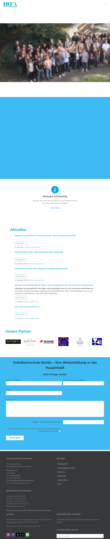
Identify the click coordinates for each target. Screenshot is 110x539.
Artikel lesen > (21, 243)
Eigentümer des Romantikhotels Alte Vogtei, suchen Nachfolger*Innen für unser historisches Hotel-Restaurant (54, 285)
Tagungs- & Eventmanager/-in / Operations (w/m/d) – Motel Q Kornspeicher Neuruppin (45, 235)
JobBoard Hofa (35, 247)
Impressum (61, 472)
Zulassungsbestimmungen (66, 468)
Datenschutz (62, 476)
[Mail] (23, 534)
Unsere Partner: (18, 331)
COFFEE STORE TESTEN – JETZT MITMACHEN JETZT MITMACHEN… (40, 252)
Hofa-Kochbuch (63, 480)
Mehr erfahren (55, 208)
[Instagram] (8, 534)
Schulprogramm (63, 464)
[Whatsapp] (27, 534)
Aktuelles (27, 247)
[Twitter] (18, 534)
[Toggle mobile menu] (106, 4)
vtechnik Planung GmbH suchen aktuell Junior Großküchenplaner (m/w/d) (41, 269)
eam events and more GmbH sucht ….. (28, 307)
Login (59, 484)
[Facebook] (13, 534)
